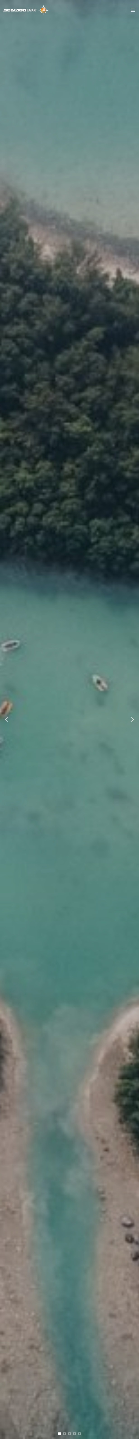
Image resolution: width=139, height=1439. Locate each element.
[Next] (132, 719)
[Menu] (133, 10)
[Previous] (7, 719)
